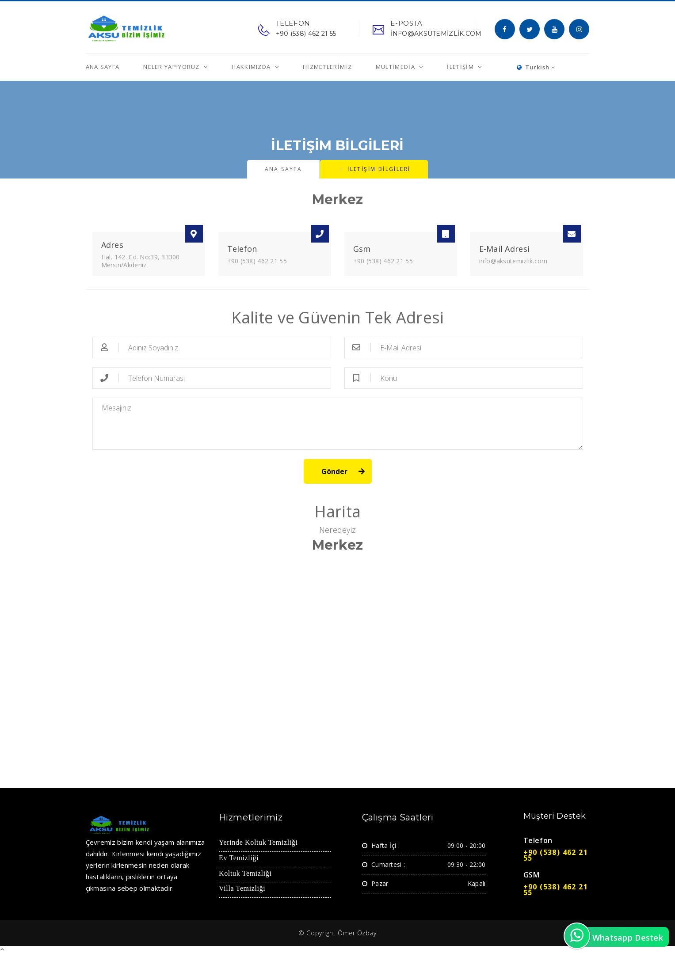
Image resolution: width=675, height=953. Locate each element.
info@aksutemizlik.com (513, 261)
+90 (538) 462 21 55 (257, 261)
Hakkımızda (252, 67)
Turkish (536, 67)
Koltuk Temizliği (245, 874)
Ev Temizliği (239, 858)
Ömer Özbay (357, 933)
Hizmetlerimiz (327, 67)
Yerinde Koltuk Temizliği (258, 843)
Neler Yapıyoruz (172, 67)
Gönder (334, 471)
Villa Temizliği (242, 889)
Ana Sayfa (103, 67)
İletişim (461, 67)
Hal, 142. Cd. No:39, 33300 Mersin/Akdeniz (140, 261)
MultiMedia (396, 67)
